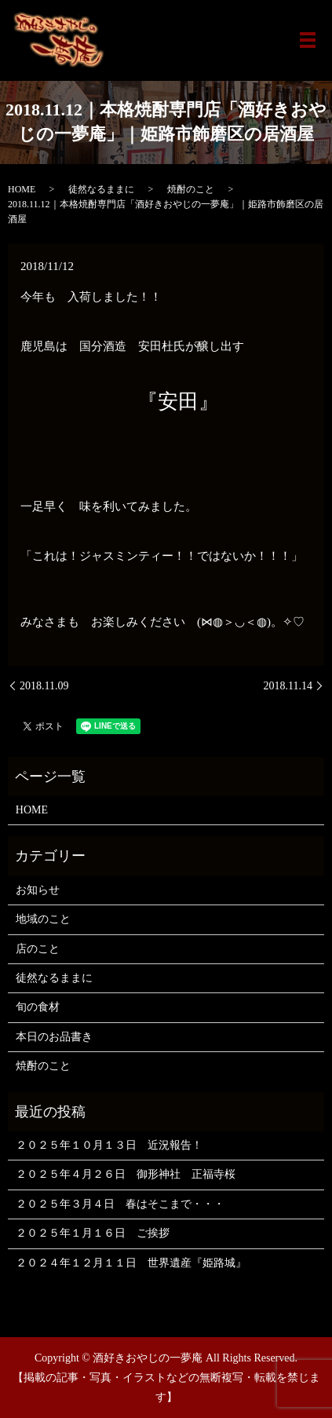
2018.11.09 (44, 686)
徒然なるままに (101, 189)
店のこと (38, 949)
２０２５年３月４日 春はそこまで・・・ (120, 1204)
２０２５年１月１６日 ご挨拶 (93, 1233)
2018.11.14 (288, 686)
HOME (21, 189)
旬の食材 (38, 1007)
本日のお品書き (54, 1037)
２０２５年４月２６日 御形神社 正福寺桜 (125, 1174)
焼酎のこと (190, 189)
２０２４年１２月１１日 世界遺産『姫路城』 (131, 1263)
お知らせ (38, 890)
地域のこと (43, 919)
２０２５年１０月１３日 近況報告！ (109, 1145)
